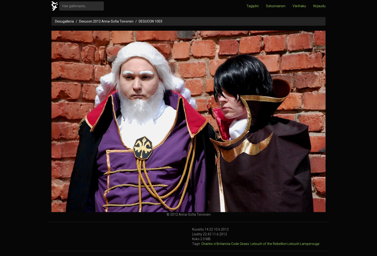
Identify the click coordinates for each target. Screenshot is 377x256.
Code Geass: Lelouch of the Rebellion (259, 244)
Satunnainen (275, 6)
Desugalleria (64, 21)
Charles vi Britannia (216, 244)
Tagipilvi (252, 6)
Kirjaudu (319, 6)
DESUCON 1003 (150, 21)
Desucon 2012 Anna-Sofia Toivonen (106, 21)
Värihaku (299, 6)
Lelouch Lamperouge (304, 244)
